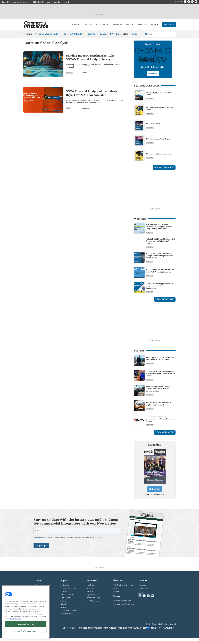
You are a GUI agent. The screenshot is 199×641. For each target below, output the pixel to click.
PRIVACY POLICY (168, 631)
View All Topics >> (67, 617)
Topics (87, 25)
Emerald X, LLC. (157, 627)
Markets (63, 604)
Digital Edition (91, 598)
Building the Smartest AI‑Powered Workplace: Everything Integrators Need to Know (159, 259)
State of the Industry (93, 601)
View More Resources (164, 171)
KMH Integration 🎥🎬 (119, 34)
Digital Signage (66, 601)
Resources (101, 25)
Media (128, 25)
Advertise (25, 2)
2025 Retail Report (153, 127)
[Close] (46, 589)
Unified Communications (69, 614)
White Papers (91, 592)
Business (64, 595)
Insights (69, 76)
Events (141, 25)
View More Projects (164, 436)
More (153, 25)
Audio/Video (65, 588)
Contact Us (142, 588)
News (68, 112)
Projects (117, 25)
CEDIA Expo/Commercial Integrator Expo (47, 2)
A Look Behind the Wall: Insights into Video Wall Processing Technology (160, 274)
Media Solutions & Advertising (122, 588)
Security (63, 611)
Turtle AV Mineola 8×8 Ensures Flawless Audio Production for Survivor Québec (158, 392)
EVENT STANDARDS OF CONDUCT (115, 631)
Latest (74, 25)
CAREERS (73, 631)
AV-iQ (67, 2)
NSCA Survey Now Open (97, 34)
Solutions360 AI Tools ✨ (74, 34)
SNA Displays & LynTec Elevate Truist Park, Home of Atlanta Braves (160, 362)
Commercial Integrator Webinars (123, 607)
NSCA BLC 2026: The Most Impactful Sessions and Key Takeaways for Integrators (160, 244)
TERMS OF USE (156, 631)
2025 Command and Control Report (159, 157)
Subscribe (169, 25)
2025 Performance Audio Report (158, 142)
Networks (64, 607)
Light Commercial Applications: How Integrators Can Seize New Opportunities (160, 289)
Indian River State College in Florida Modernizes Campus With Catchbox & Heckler (160, 377)
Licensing (115, 592)
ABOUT (65, 631)
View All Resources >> (94, 604)
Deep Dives (149, 102)
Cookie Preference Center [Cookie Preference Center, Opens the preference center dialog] (25, 631)
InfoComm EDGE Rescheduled (48, 34)
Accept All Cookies (26, 624)
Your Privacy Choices (137, 631)
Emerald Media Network (10, 2)
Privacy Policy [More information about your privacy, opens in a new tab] (15, 619)
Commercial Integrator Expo (121, 604)
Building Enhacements (68, 592)
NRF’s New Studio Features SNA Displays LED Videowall (158, 407)
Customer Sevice (144, 592)
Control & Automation (68, 598)
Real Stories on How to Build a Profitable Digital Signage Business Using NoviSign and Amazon (159, 230)
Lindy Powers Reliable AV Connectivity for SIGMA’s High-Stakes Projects (160, 422)
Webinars (149, 236)
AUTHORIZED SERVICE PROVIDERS (90, 631)
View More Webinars (164, 303)
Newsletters (116, 595)
